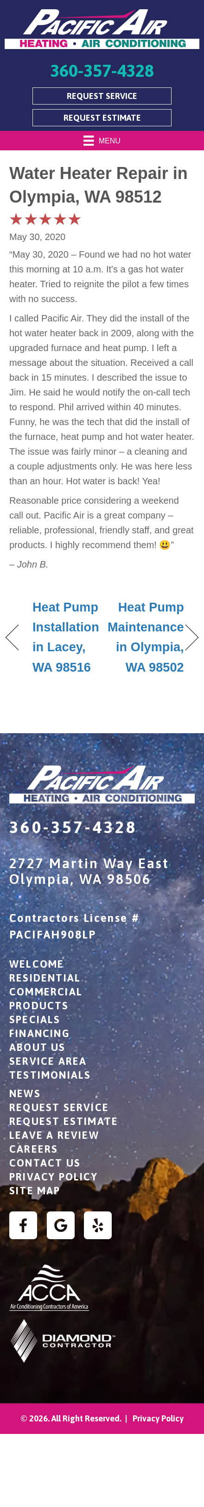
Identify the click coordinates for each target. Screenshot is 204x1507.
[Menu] (102, 140)
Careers (33, 1149)
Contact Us (45, 1163)
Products (39, 1006)
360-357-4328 (73, 827)
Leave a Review (54, 1135)
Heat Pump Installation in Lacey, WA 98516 (65, 637)
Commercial (46, 992)
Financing (39, 1033)
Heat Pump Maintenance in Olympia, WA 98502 (146, 637)
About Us (37, 1047)
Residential (45, 978)
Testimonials (50, 1075)
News (25, 1093)
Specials (35, 1019)
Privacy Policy (53, 1177)
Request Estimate (63, 1121)
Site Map (35, 1191)
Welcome (36, 964)
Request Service (59, 1107)
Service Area (48, 1061)
